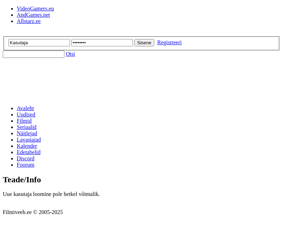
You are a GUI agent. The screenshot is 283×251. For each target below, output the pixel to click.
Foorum (25, 165)
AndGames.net (33, 15)
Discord (25, 158)
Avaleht (25, 108)
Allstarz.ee (29, 21)
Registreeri (169, 42)
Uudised (26, 114)
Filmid (24, 121)
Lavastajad (29, 140)
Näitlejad (27, 133)
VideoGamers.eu (35, 9)
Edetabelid (28, 152)
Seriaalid (27, 127)
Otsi (70, 54)
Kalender (27, 146)
